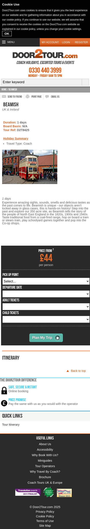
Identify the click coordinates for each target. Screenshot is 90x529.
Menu (11, 42)
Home (4, 89)
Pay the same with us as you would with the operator (43, 404)
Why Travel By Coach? (45, 471)
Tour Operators (45, 466)
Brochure (45, 477)
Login (66, 42)
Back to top (78, 371)
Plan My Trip (42, 337)
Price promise (17, 400)
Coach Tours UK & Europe (45, 482)
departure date (12, 287)
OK (6, 33)
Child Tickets (11, 313)
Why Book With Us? (45, 455)
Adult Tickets (11, 300)
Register (81, 42)
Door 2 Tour (45, 53)
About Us (45, 444)
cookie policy (14, 19)
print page (36, 96)
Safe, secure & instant (22, 387)
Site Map (45, 525)
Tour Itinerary (11, 424)
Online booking (18, 391)
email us (55, 96)
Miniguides (45, 460)
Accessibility (45, 449)
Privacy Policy (45, 511)
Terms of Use (45, 521)
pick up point (10, 275)
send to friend (15, 96)
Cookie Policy (45, 516)
